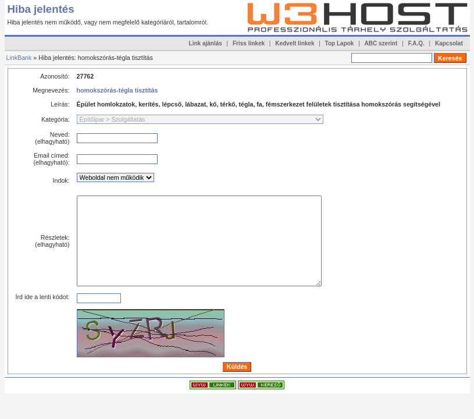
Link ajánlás (205, 43)
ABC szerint (381, 43)
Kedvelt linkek (294, 43)
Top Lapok (339, 43)
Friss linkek (249, 43)
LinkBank (19, 57)
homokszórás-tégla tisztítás (117, 90)
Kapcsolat (449, 43)
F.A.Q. (416, 43)
